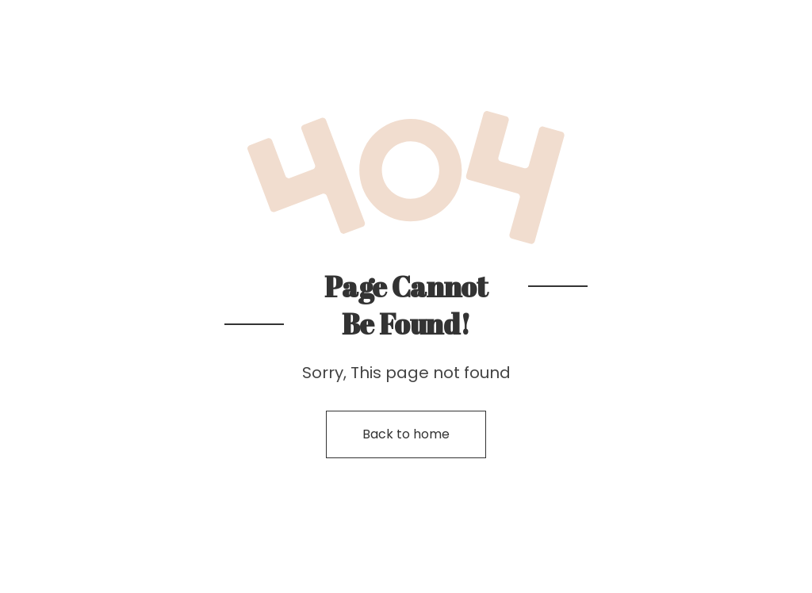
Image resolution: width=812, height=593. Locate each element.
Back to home (406, 434)
